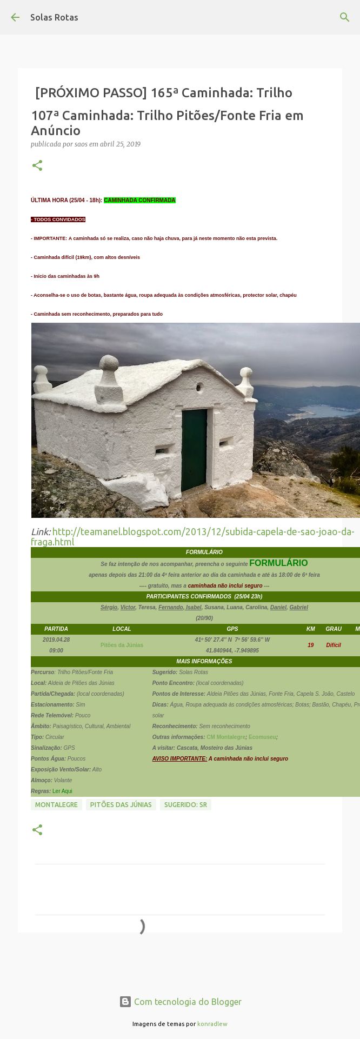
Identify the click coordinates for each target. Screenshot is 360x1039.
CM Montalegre (225, 737)
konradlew (212, 1024)
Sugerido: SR (185, 804)
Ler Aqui (62, 791)
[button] (37, 166)
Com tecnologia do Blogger (180, 1002)
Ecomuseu (262, 737)
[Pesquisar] (344, 17)
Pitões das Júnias (121, 804)
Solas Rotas (54, 17)
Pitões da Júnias (122, 645)
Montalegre (56, 804)
